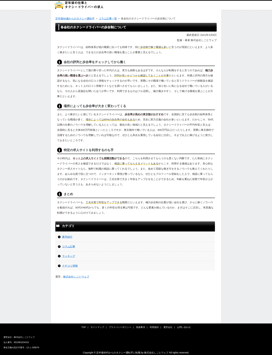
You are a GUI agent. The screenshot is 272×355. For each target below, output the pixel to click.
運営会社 (167, 327)
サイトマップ (97, 327)
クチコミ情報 (70, 265)
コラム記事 (68, 246)
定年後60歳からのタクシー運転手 (75, 18)
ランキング (68, 256)
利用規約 (154, 327)
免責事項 (140, 327)
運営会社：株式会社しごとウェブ (19, 337)
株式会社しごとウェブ (76, 276)
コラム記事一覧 (108, 18)
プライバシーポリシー (120, 327)
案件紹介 (67, 236)
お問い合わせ (184, 327)
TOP (83, 327)
